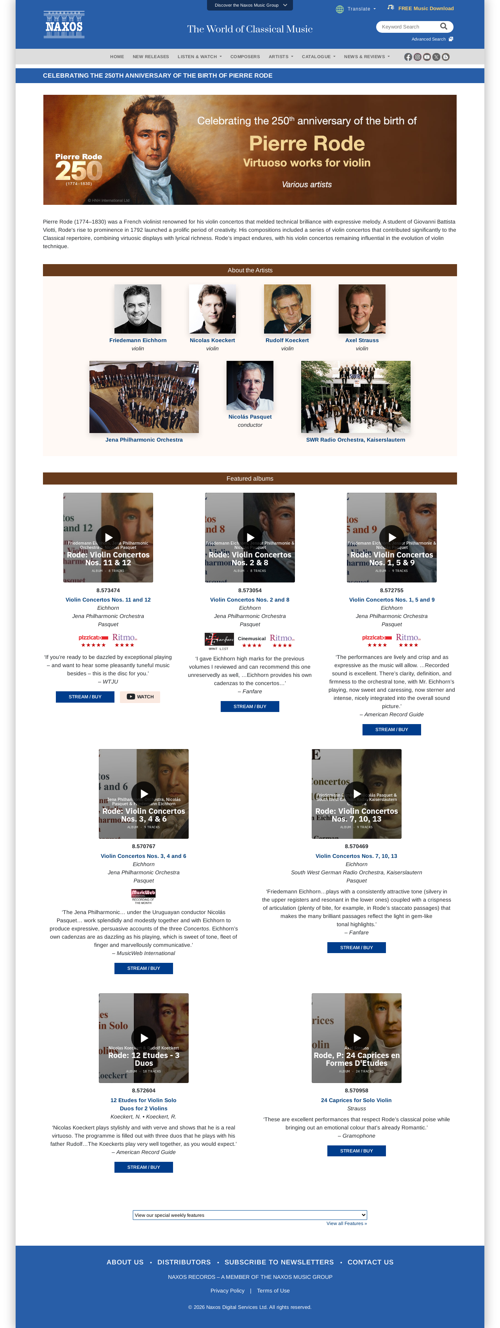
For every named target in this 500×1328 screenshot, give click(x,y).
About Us (126, 1262)
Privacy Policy (228, 1290)
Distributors (185, 1262)
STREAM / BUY (85, 697)
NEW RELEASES (151, 56)
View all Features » (347, 1223)
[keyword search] (444, 27)
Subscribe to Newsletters (280, 1262)
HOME (117, 56)
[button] (250, 5)
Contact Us (371, 1262)
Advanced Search (433, 39)
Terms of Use (273, 1290)
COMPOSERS (245, 56)
